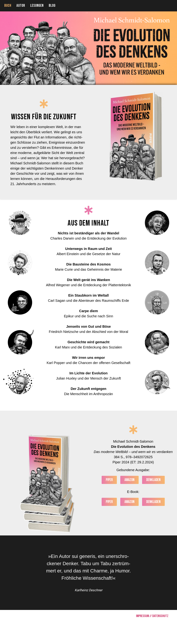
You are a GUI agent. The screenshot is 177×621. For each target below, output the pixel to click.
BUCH (7, 5)
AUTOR (20, 5)
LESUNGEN (37, 5)
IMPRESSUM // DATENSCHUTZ (152, 616)
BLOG (52, 5)
